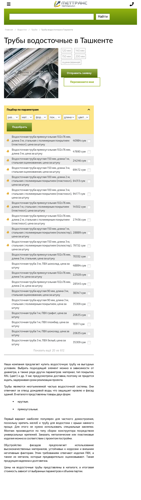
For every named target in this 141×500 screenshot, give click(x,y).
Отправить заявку (79, 72)
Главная (9, 29)
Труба (34, 29)
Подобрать (19, 126)
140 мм (79, 50)
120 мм (66, 50)
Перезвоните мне (82, 81)
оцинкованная (71, 62)
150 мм (66, 56)
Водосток (22, 29)
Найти (103, 16)
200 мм (80, 56)
